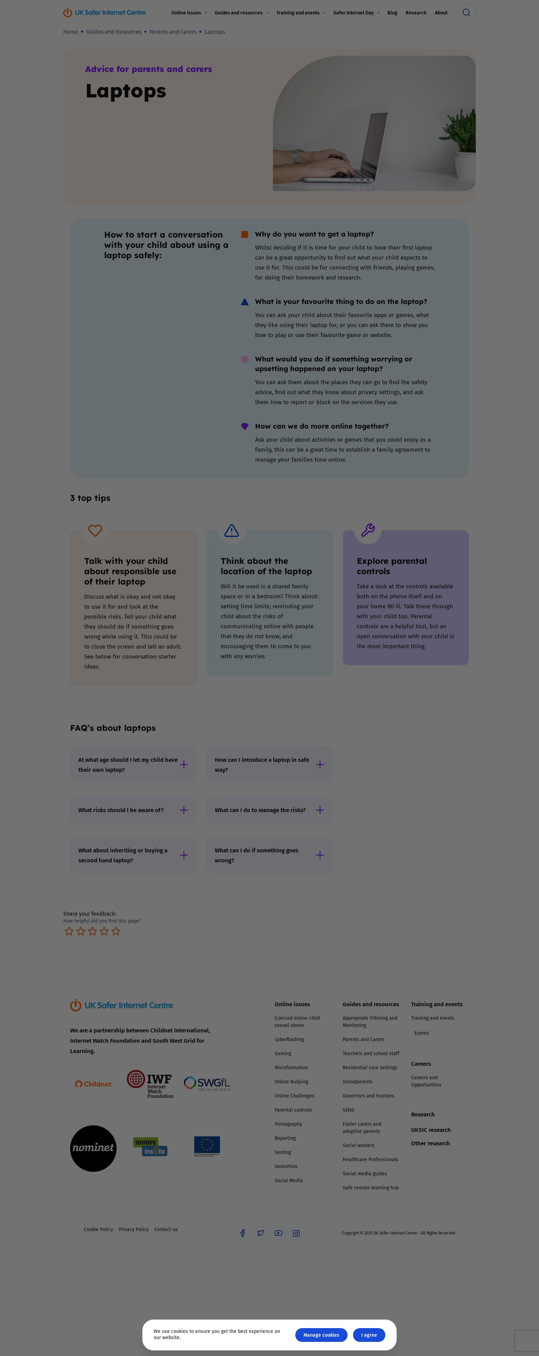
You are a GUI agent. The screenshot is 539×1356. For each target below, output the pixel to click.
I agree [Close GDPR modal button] (369, 1334)
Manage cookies (321, 1334)
